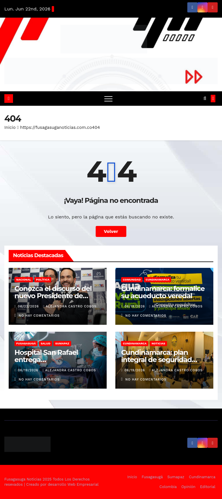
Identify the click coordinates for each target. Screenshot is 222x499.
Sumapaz (62, 343)
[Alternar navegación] (108, 98)
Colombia (168, 487)
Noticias (158, 343)
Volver (111, 231)
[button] (205, 98)
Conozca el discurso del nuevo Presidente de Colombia (53, 295)
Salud (45, 343)
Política (43, 279)
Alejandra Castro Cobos (70, 306)
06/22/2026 (29, 306)
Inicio (10, 127)
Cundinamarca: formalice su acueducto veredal (163, 292)
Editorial (207, 487)
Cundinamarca (157, 279)
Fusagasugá (26, 343)
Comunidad (132, 279)
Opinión (188, 487)
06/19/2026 (136, 306)
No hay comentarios (39, 316)
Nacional (23, 279)
